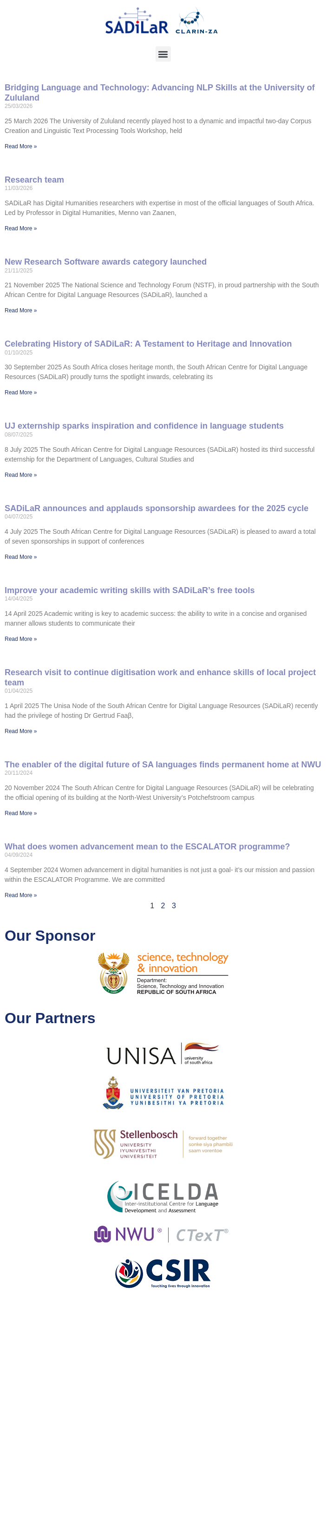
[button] (163, 54)
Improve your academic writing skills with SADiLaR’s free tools (129, 590)
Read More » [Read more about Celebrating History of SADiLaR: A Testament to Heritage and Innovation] (21, 392)
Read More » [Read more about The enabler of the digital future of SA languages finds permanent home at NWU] (21, 813)
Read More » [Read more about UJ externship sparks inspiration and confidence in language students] (21, 475)
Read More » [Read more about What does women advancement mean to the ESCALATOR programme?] (21, 895)
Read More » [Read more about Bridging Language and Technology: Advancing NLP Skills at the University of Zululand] (21, 146)
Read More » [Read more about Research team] (21, 228)
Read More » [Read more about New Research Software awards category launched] (21, 310)
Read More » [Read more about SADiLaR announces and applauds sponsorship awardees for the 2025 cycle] (21, 557)
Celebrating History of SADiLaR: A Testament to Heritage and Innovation (148, 343)
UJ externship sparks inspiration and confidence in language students (144, 425)
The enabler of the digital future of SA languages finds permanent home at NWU (163, 764)
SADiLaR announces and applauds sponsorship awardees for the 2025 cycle (156, 508)
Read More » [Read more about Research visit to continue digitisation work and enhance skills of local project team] (21, 731)
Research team (34, 179)
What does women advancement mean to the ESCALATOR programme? (147, 846)
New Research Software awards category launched (106, 261)
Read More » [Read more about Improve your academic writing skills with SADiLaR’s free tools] (21, 639)
